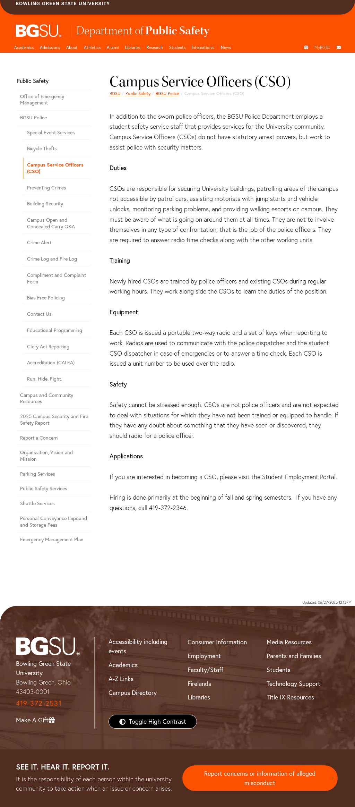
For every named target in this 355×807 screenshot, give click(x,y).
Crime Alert (39, 242)
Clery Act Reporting (48, 346)
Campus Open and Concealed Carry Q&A (51, 223)
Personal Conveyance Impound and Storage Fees (53, 521)
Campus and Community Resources (46, 398)
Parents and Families (294, 656)
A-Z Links (121, 679)
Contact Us (39, 314)
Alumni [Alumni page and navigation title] (113, 47)
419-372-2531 (39, 703)
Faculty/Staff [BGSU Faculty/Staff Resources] (205, 670)
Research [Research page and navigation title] (155, 47)
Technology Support (293, 684)
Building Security (45, 204)
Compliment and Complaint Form (56, 278)
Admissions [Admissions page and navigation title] (50, 47)
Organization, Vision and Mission (46, 455)
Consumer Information (217, 642)
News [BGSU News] (226, 47)
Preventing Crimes (46, 188)
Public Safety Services (43, 488)
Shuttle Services (37, 503)
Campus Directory (133, 693)
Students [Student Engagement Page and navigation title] (177, 47)
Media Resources (289, 642)
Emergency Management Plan (52, 539)
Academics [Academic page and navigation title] (24, 47)
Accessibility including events (138, 646)
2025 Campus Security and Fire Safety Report (54, 419)
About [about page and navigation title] (72, 47)
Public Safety (137, 93)
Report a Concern (39, 438)
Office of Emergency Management (42, 99)
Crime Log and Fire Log (52, 259)
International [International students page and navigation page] (203, 47)
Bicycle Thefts (42, 148)
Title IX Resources (290, 697)
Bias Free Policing (46, 298)
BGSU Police (167, 93)
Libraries (132, 47)
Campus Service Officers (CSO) (55, 168)
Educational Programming (54, 330)
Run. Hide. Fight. (44, 379)
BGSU (115, 93)
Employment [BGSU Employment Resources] (204, 656)
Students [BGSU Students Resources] (279, 670)
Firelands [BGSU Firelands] (199, 684)
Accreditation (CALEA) (51, 362)
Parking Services (37, 474)
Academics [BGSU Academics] (123, 665)
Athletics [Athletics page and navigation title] (92, 47)
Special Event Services (51, 132)
